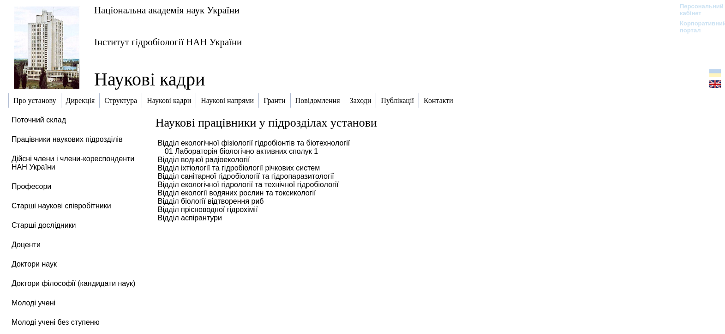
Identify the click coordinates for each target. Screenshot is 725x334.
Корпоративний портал (697, 27)
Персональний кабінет (697, 10)
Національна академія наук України (167, 10)
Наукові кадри (149, 79)
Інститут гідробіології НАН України (168, 41)
